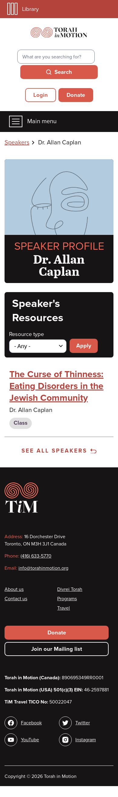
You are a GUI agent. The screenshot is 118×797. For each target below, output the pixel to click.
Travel (63, 608)
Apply (83, 345)
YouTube (30, 740)
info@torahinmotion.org (43, 568)
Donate (76, 95)
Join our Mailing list (56, 649)
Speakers (17, 142)
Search (63, 72)
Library (23, 9)
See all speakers (58, 450)
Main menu (33, 121)
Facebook (31, 723)
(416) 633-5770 (36, 556)
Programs (67, 599)
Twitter (82, 723)
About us (14, 589)
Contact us (16, 599)
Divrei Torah (69, 589)
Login (40, 95)
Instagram (85, 740)
